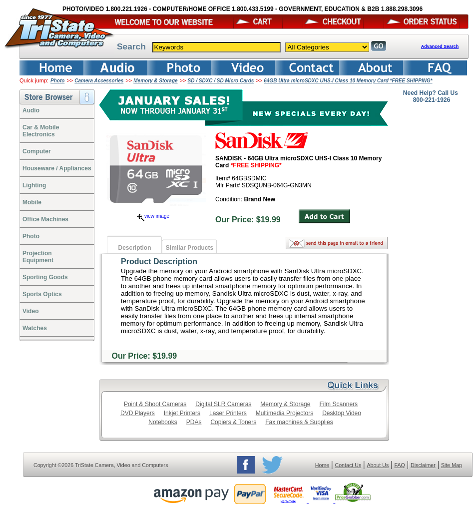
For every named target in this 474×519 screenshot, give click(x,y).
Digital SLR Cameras (223, 404)
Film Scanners (338, 404)
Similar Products (189, 247)
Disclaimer (423, 465)
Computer (36, 151)
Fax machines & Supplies (299, 422)
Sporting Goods (45, 277)
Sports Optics (42, 294)
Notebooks (162, 422)
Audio (30, 110)
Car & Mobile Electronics (40, 131)
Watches (34, 328)
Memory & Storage (155, 80)
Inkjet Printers (182, 413)
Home (322, 465)
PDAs (194, 422)
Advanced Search (440, 46)
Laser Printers (228, 413)
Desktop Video (341, 413)
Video (30, 311)
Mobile (31, 202)
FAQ (399, 465)
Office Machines (45, 219)
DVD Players (137, 413)
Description (134, 247)
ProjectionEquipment (37, 257)
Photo (57, 80)
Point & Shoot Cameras (155, 404)
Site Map (451, 465)
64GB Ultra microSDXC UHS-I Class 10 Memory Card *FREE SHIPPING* (348, 80)
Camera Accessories (98, 80)
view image (153, 216)
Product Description (159, 261)
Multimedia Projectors (284, 413)
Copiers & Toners (233, 422)
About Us (378, 465)
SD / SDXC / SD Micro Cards (221, 80)
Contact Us (348, 465)
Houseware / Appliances (56, 168)
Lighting (34, 185)
